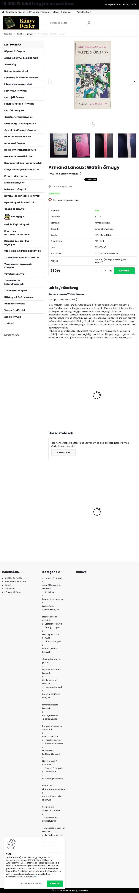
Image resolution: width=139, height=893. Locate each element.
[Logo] (20, 23)
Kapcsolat (66, 12)
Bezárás (54, 883)
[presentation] (51, 81)
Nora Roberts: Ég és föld (121, 513)
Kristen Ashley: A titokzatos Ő (59, 514)
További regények (25, 34)
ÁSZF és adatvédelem (38, 12)
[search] (88, 24)
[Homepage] (3, 12)
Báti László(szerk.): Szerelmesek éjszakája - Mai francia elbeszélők (62, 393)
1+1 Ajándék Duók (82, 12)
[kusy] (101, 270)
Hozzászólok (63, 452)
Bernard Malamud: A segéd (92, 391)
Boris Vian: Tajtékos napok (121, 391)
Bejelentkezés (114, 4)
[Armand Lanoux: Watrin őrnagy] (92, 75)
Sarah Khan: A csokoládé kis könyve (91, 507)
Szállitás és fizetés (15, 12)
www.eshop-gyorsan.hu (75, 890)
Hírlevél (55, 12)
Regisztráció (131, 4)
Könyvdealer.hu (11, 335)
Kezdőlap (8, 34)
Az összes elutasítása (31, 883)
